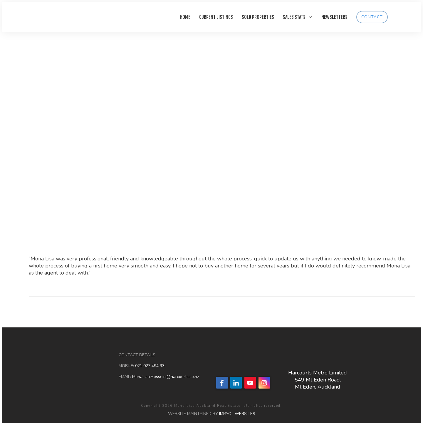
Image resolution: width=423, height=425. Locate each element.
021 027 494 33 (149, 366)
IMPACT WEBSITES (237, 413)
